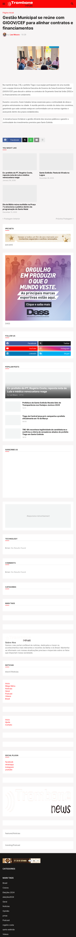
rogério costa (8, 925)
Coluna (6, 888)
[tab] (38, 683)
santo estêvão (9, 929)
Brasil (7, 699)
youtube (8, 769)
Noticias (8, 688)
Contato (8, 725)
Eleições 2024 (9, 892)
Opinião (6, 911)
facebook (9, 762)
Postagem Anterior (12, 219)
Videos (8, 696)
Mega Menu (10, 686)
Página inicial (8, 13)
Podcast (8, 694)
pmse (5, 916)
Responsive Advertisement (38, 516)
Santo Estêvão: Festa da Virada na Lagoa (54, 174)
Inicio (7, 683)
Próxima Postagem (64, 219)
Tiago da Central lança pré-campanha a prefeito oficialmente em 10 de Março (43, 417)
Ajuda (7, 722)
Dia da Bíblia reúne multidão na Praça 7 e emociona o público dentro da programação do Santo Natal (19, 206)
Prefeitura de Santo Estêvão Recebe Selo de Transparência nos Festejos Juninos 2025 (41, 404)
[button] (3, 4)
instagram (9, 767)
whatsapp (9, 764)
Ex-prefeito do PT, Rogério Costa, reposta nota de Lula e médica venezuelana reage (18, 175)
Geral (7, 691)
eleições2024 (8, 897)
